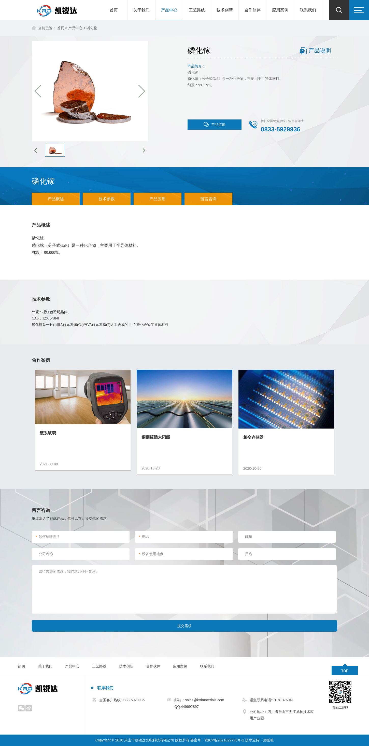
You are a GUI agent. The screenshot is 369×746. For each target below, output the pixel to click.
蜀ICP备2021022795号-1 (224, 740)
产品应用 (157, 199)
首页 (114, 10)
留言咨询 (208, 199)
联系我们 (308, 10)
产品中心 (169, 10)
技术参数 (106, 199)
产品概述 (56, 199)
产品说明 (320, 50)
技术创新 (225, 10)
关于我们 (141, 10)
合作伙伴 (252, 10)
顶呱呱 (268, 740)
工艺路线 (197, 10)
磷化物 (92, 28)
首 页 (22, 666)
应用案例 (280, 10)
